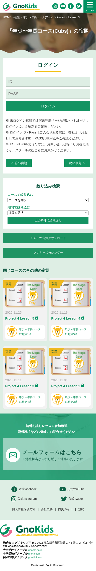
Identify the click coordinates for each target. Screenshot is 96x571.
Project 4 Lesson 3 (19, 386)
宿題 (17, 17)
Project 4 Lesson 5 (19, 318)
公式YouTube (72, 489)
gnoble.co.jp (35, 550)
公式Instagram (24, 499)
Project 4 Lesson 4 (65, 318)
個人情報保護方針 (24, 509)
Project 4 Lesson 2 (65, 386)
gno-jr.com (34, 553)
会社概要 (47, 509)
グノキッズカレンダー (48, 252)
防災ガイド (65, 509)
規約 (81, 509)
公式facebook (23, 489)
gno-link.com (35, 557)
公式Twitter (72, 499)
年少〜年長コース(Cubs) (38, 17)
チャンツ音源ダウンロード (48, 238)
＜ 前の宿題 (18, 163)
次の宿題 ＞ (77, 163)
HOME (7, 17)
